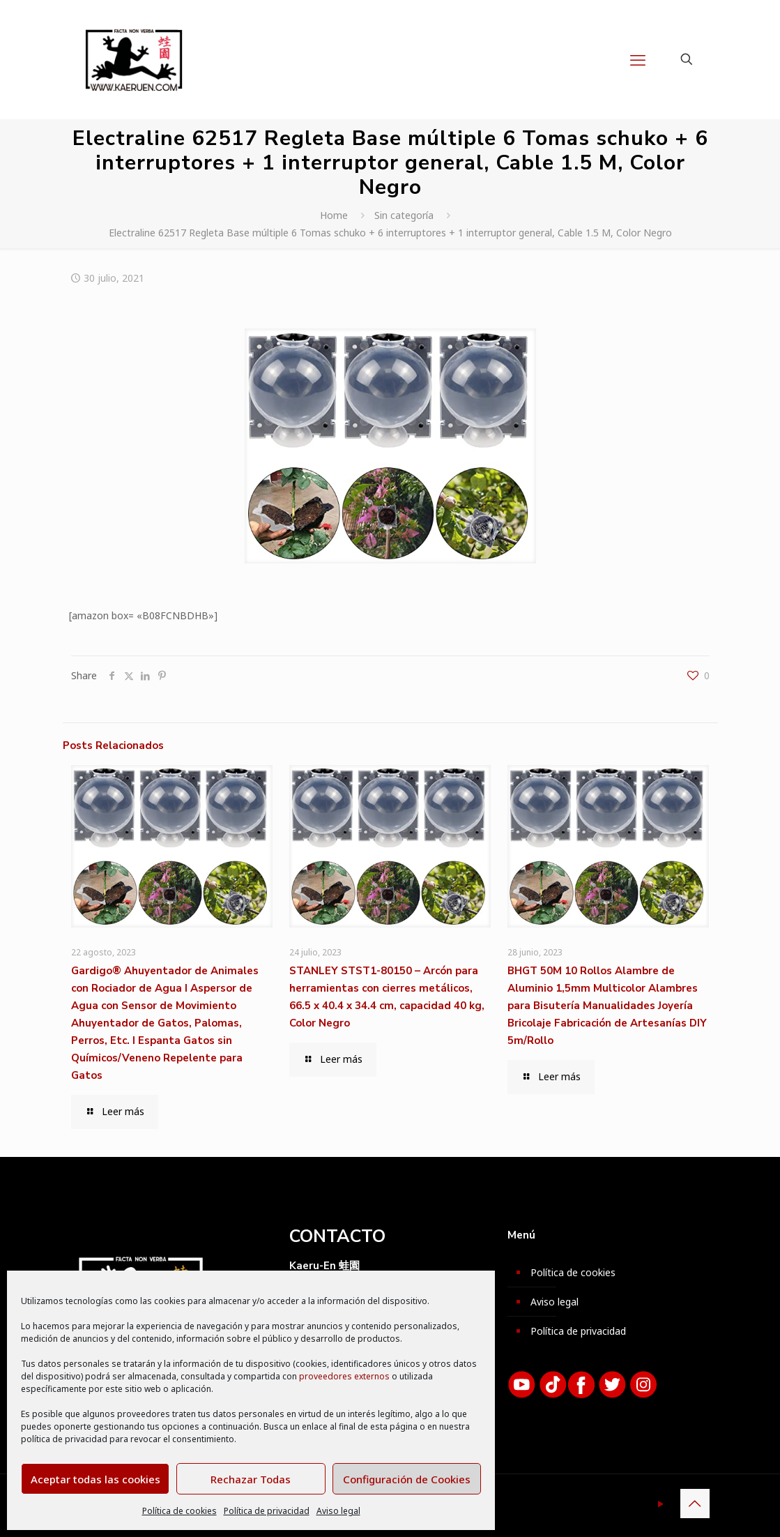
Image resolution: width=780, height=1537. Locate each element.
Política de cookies (179, 1511)
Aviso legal (338, 1511)
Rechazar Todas (251, 1479)
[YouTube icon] (661, 1503)
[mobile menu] (638, 59)
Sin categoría (404, 215)
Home (334, 215)
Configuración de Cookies (407, 1479)
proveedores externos (344, 1376)
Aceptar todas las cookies (95, 1479)
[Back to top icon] (695, 1503)
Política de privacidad (266, 1511)
